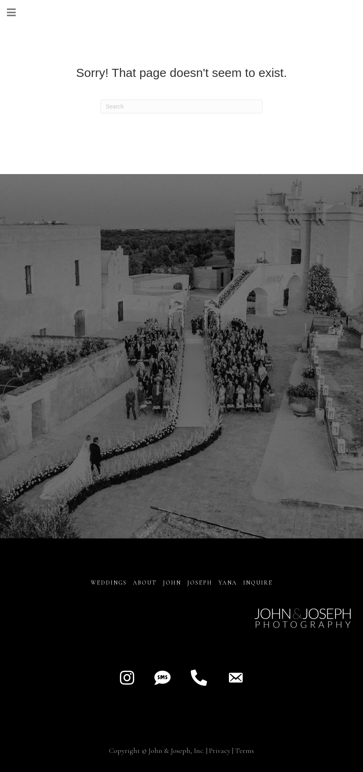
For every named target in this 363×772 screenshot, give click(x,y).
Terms (244, 750)
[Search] (181, 106)
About (146, 582)
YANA (227, 582)
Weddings (109, 582)
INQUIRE (258, 582)
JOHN (172, 582)
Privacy (220, 750)
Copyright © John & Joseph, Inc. (157, 750)
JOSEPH (199, 582)
